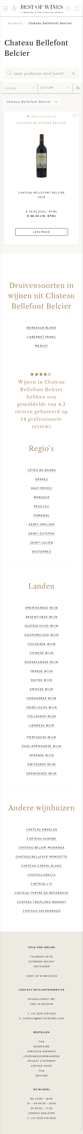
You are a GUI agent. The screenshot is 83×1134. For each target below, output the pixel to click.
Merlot (41, 345)
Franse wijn (41, 671)
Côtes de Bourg (41, 470)
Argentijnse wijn (41, 616)
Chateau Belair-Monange (41, 847)
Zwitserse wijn (41, 764)
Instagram (41, 966)
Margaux (41, 497)
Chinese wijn (41, 653)
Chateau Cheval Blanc (41, 865)
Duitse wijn (41, 680)
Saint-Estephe (41, 533)
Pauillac (42, 506)
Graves (41, 479)
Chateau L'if (41, 883)
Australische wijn (42, 625)
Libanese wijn (41, 725)
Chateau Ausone (41, 838)
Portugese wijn (41, 737)
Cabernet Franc (41, 336)
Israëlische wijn (41, 707)
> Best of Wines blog (41, 975)
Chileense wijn (41, 644)
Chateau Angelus (41, 829)
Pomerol (41, 515)
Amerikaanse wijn (41, 607)
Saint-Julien (41, 542)
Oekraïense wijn (41, 773)
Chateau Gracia (41, 874)
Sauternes (41, 551)
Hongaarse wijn (41, 698)
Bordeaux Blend (41, 327)
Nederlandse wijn (41, 662)
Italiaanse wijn (41, 716)
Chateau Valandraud (41, 910)
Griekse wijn (41, 689)
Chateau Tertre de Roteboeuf (41, 892)
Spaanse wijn (41, 755)
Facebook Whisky (42, 961)
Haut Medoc (41, 488)
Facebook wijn (41, 956)
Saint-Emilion (41, 524)
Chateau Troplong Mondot (41, 902)
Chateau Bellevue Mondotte (41, 856)
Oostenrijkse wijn (41, 634)
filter (10, 88)
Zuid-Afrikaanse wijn (41, 746)
